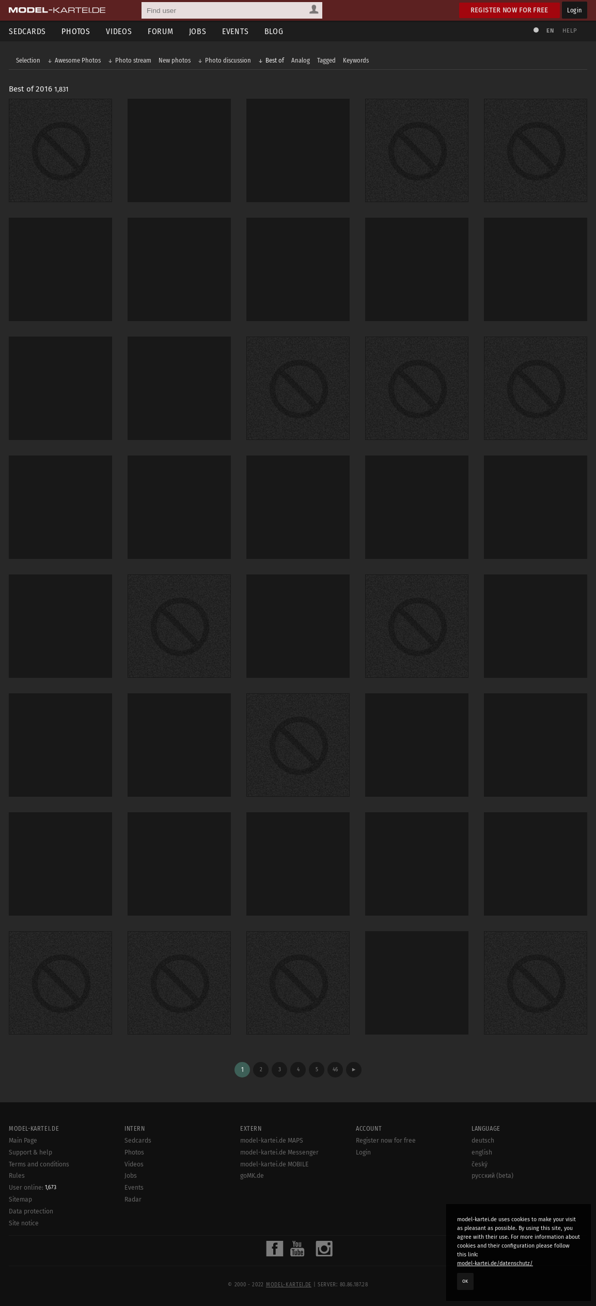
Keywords (356, 60)
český (480, 1164)
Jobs (198, 31)
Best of (274, 60)
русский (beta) (492, 1175)
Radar (133, 1199)
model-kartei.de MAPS (271, 1140)
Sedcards (27, 31)
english (482, 1152)
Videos (119, 31)
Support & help (30, 1152)
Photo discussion (228, 60)
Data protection (31, 1211)
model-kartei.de (288, 1285)
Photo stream (133, 60)
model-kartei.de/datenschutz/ (495, 1263)
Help (569, 30)
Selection (28, 60)
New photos (175, 60)
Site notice (24, 1223)
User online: (32, 1187)
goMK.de (252, 1175)
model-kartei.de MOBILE (274, 1164)
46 (335, 1069)
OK (465, 1281)
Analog (300, 60)
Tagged (326, 60)
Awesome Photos (78, 60)
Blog (274, 31)
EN (550, 30)
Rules (17, 1175)
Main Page (23, 1140)
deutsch (483, 1140)
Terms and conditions (39, 1164)
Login (574, 10)
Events (235, 31)
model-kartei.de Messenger (279, 1152)
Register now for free (509, 10)
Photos (75, 31)
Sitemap (20, 1199)
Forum (161, 31)
